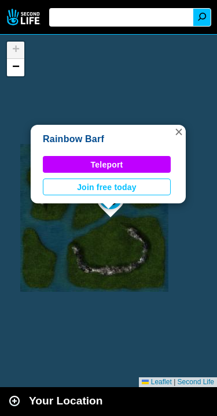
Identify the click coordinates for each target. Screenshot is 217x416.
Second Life (24, 17)
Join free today (107, 187)
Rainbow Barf (73, 139)
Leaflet (156, 382)
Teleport (107, 164)
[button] (179, 132)
